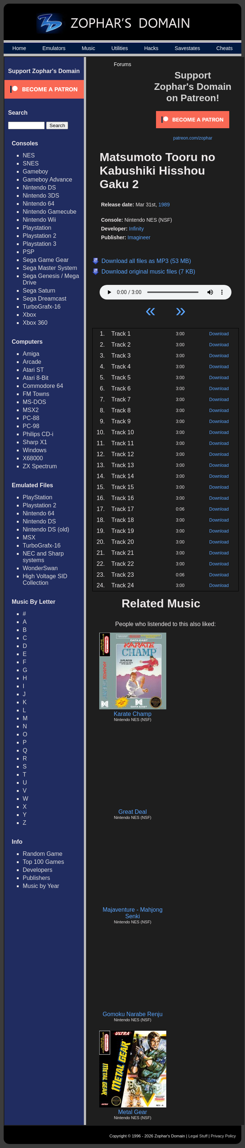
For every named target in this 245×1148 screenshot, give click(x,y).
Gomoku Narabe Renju (133, 1014)
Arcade (32, 362)
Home (19, 48)
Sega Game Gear (45, 260)
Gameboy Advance (47, 179)
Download (219, 333)
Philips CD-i (38, 434)
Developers (37, 870)
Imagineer (138, 237)
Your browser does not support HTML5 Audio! (165, 290)
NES (29, 155)
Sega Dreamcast (44, 298)
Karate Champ (132, 714)
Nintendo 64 (38, 204)
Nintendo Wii (39, 220)
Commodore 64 (43, 386)
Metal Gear (132, 1112)
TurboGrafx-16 (41, 307)
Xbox (29, 315)
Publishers (36, 878)
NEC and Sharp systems (43, 556)
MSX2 (31, 410)
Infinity (136, 229)
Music (88, 48)
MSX (29, 537)
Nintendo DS (39, 187)
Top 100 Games (43, 862)
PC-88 (31, 418)
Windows (35, 450)
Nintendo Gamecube (50, 212)
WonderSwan (40, 568)
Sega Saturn (39, 290)
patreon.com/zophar (192, 138)
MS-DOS (34, 402)
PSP (28, 252)
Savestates (187, 48)
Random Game (43, 854)
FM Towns (36, 394)
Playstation (37, 228)
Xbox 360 (35, 323)
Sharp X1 (35, 442)
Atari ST (33, 370)
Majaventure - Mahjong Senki (133, 913)
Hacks (151, 48)
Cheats (224, 48)
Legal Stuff (197, 1136)
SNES (31, 163)
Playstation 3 (39, 244)
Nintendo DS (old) (46, 529)
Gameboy (35, 171)
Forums (122, 64)
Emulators (54, 48)
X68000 (33, 458)
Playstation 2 (39, 236)
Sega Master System (50, 268)
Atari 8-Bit (35, 378)
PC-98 (31, 426)
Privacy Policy (223, 1136)
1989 (164, 204)
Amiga (31, 354)
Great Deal (132, 812)
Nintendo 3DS (41, 195)
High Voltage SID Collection (45, 579)
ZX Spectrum (40, 466)
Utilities (119, 48)
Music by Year (41, 886)
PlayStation (37, 497)
